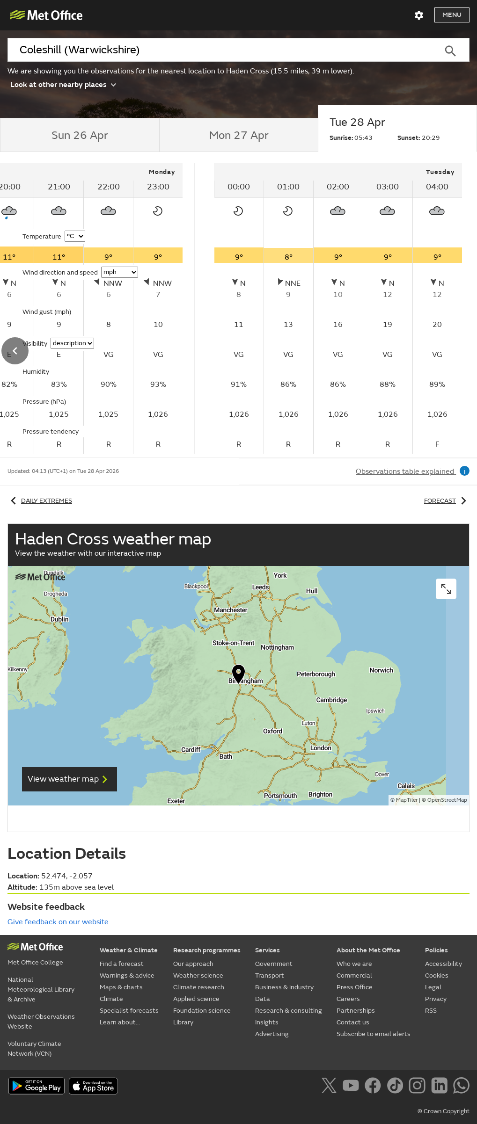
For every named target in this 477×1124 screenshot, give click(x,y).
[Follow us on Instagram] (419, 1087)
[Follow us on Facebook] (375, 1087)
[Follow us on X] (331, 1087)
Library (183, 1022)
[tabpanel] (338, 308)
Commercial (354, 975)
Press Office (355, 987)
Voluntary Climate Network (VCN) (34, 1049)
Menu (452, 15)
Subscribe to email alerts (374, 1034)
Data (262, 999)
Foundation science (202, 1011)
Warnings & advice (127, 975)
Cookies (436, 975)
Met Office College (35, 962)
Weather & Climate (129, 950)
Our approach (193, 964)
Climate (111, 999)
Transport (269, 975)
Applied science (196, 999)
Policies (436, 950)
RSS (431, 1011)
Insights (267, 1022)
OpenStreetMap (447, 800)
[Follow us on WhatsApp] (461, 1087)
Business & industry (284, 987)
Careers (348, 999)
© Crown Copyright (444, 1111)
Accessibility (443, 964)
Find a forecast (122, 964)
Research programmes (207, 950)
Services (267, 950)
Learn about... (120, 1022)
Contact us (353, 1022)
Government (274, 964)
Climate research (198, 987)
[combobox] (219, 50)
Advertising (272, 1034)
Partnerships (356, 1011)
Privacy (436, 999)
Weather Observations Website (41, 1021)
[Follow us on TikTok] (397, 1087)
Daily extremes (39, 500)
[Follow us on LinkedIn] (441, 1087)
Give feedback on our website (58, 922)
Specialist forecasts (129, 1011)
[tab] (79, 135)
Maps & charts (121, 987)
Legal (433, 987)
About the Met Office (368, 950)
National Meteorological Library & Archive (40, 989)
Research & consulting (288, 1011)
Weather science (198, 975)
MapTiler (407, 800)
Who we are (354, 964)
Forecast (447, 500)
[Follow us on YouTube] (353, 1087)
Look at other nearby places (63, 84)
